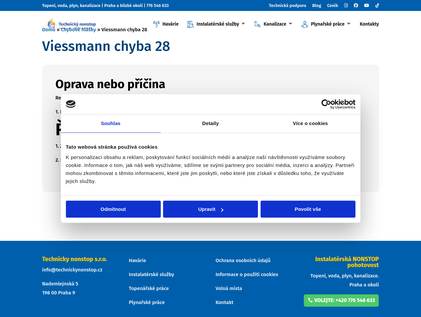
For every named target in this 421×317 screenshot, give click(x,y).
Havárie (166, 24)
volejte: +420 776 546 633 (345, 300)
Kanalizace (270, 24)
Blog (316, 5)
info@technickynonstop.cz (72, 270)
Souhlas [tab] (110, 123)
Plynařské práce (323, 24)
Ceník (332, 5)
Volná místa (229, 288)
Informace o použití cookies (247, 274)
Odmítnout (113, 209)
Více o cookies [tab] (310, 123)
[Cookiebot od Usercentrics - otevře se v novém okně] (326, 104)
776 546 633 (157, 5)
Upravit (210, 209)
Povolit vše (308, 209)
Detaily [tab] (210, 123)
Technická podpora (287, 5)
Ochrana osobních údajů (243, 260)
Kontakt (225, 302)
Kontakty (369, 24)
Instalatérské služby (213, 24)
